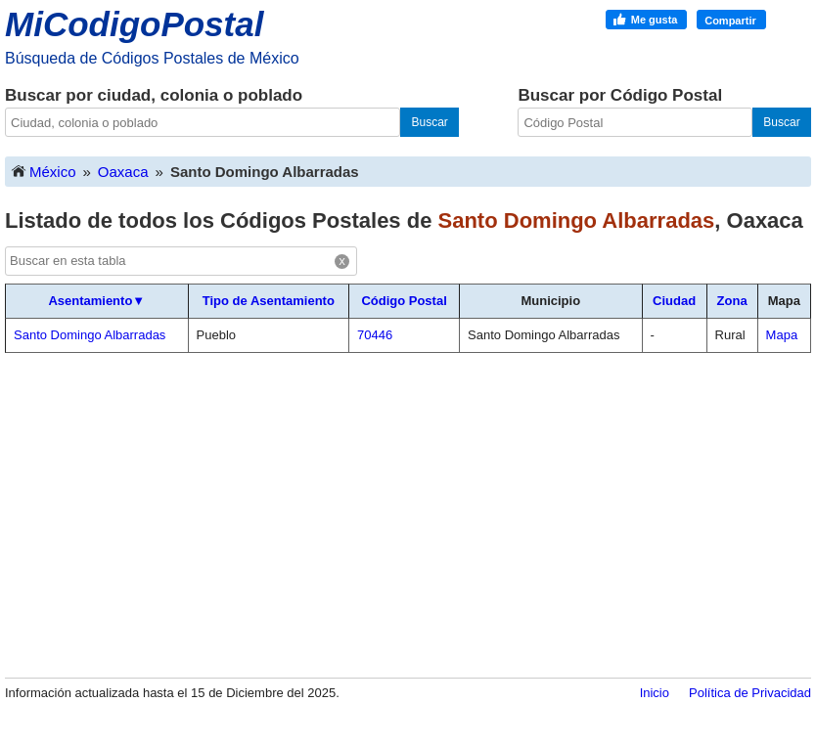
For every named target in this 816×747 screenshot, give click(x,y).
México (43, 170)
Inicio (654, 692)
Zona (732, 300)
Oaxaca (123, 171)
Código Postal (403, 300)
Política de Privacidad (750, 692)
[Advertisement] (408, 514)
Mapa (782, 335)
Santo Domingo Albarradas (89, 335)
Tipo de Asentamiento (269, 300)
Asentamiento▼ (96, 300)
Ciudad (674, 300)
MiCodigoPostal (134, 24)
